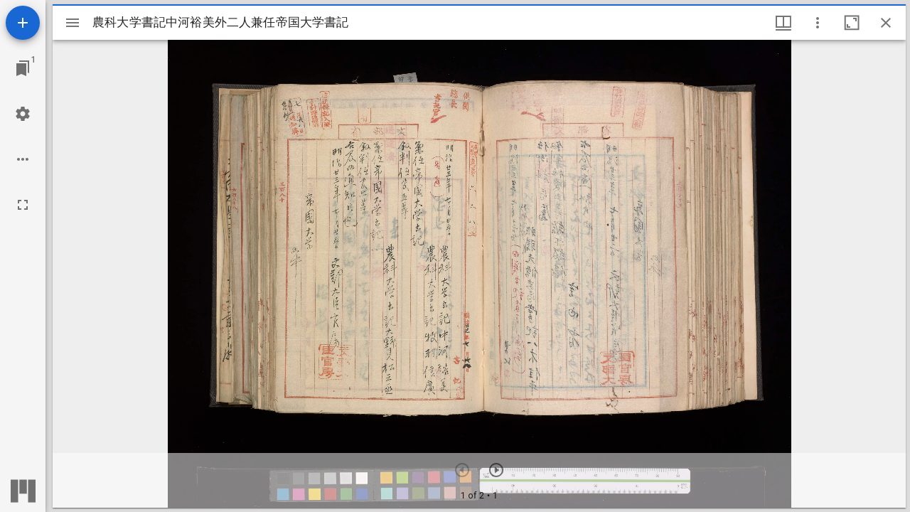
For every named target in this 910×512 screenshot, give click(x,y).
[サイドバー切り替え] (72, 23)
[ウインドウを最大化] (852, 23)
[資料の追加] (23, 23)
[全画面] (23, 205)
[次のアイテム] (496, 470)
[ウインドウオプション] (818, 23)
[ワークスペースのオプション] (23, 159)
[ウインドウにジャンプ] (23, 68)
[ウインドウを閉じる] (886, 23)
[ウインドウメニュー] (783, 23)
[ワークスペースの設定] (23, 114)
